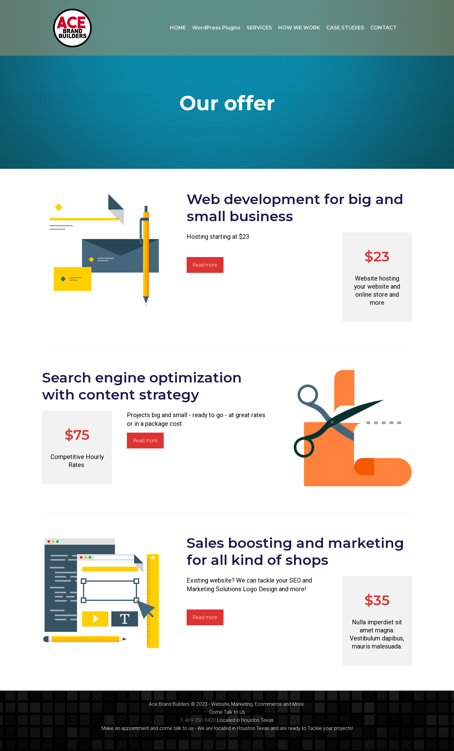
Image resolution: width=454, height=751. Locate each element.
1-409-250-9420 (198, 720)
